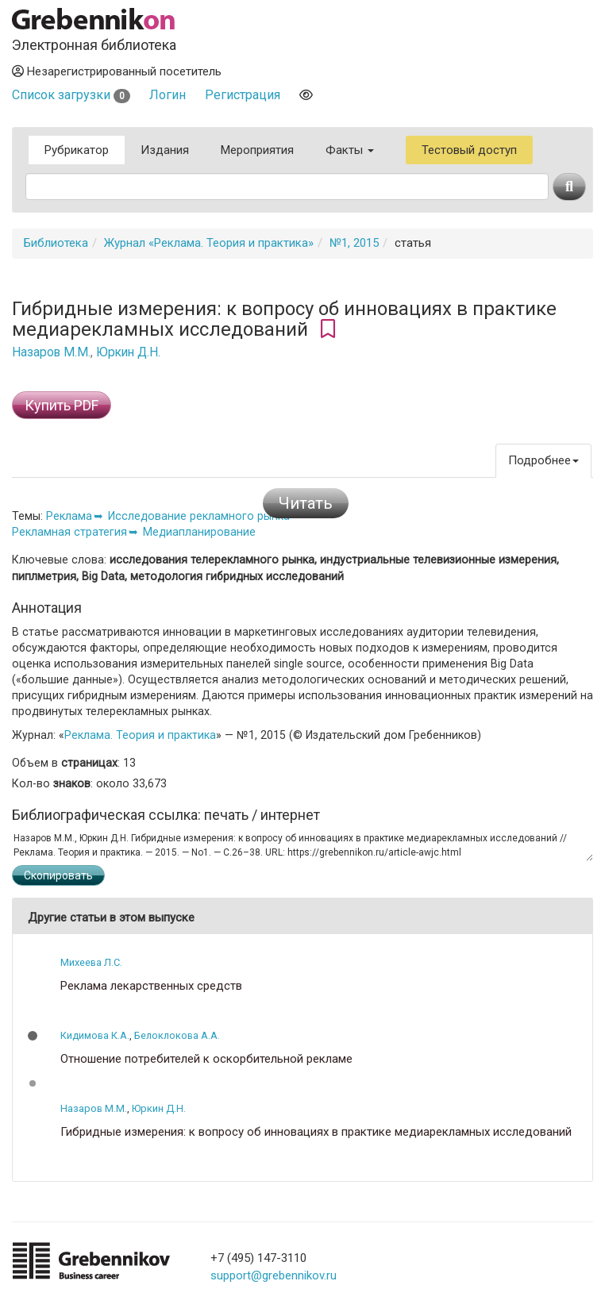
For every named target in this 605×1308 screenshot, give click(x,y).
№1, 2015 (354, 243)
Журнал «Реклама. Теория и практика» (209, 243)
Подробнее (543, 460)
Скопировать (58, 875)
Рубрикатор (76, 150)
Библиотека (56, 243)
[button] (32, 1036)
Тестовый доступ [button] (469, 150)
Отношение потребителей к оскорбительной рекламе (206, 1059)
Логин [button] (167, 94)
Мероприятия (257, 150)
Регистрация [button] (242, 94)
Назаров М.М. (51, 352)
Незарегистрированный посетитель (117, 71)
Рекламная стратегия (69, 531)
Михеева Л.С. (91, 962)
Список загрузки (71, 94)
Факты (350, 150)
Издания (165, 150)
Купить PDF (61, 405)
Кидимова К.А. (94, 1035)
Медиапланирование (199, 531)
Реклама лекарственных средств (151, 986)
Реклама (69, 516)
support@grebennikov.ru (273, 1275)
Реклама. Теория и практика (140, 735)
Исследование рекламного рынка (199, 516)
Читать (306, 503)
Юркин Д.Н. (128, 352)
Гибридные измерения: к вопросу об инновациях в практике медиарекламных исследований (316, 1132)
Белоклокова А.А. (177, 1035)
